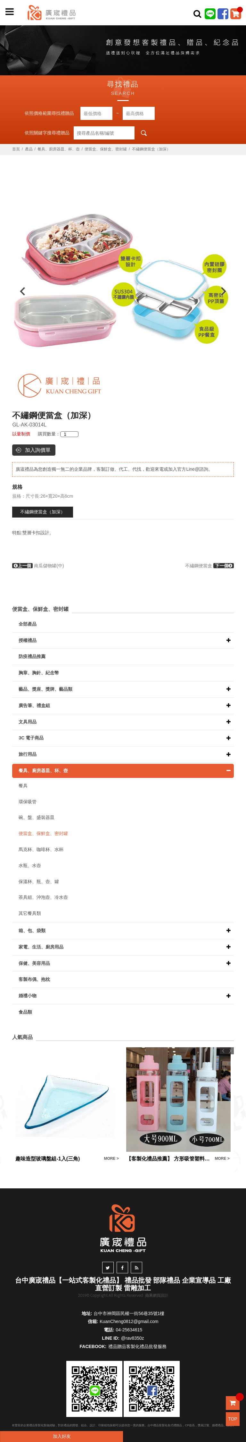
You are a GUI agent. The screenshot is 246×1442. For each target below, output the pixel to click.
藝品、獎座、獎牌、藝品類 (45, 689)
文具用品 (28, 721)
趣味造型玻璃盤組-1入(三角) (47, 1158)
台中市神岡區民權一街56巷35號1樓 (129, 1313)
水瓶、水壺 (30, 865)
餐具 (23, 785)
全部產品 (28, 624)
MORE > (111, 1158)
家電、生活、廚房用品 (41, 946)
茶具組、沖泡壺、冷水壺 (43, 897)
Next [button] (226, 291)
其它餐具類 (30, 913)
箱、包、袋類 (32, 930)
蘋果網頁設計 (156, 1295)
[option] (123, 291)
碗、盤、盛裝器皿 (36, 817)
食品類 (25, 1012)
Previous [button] (19, 291)
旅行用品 (28, 754)
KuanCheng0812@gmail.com (129, 1321)
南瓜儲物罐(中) (38, 565)
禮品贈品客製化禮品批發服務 (137, 1346)
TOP (232, 1418)
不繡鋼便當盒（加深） (42, 511)
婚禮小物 (28, 995)
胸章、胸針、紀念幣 (39, 672)
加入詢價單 (38, 450)
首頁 (16, 149)
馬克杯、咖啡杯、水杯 (41, 849)
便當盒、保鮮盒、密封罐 (106, 149)
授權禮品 (28, 640)
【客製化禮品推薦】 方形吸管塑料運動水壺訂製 (168, 1158)
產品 (29, 149)
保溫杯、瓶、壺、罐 (39, 881)
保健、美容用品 (34, 963)
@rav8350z (132, 1338)
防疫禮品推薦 (32, 656)
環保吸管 (28, 801)
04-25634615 (129, 1329)
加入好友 (62, 1436)
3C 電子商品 (31, 737)
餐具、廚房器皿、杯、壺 (58, 149)
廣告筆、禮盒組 (34, 705)
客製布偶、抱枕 (34, 979)
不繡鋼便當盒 (209, 565)
